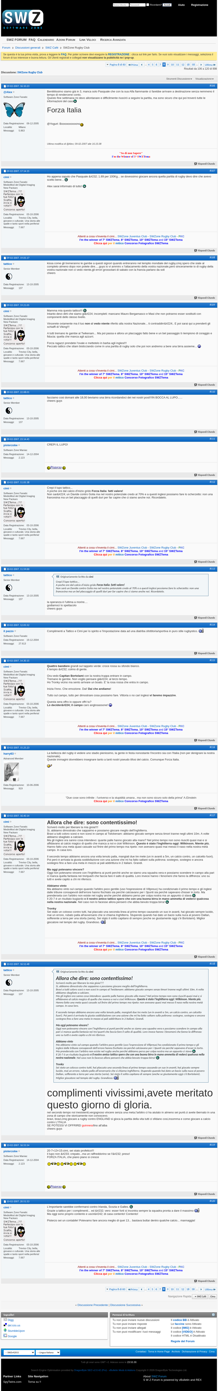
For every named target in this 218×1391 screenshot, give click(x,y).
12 (182, 64)
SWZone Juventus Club (132, 236)
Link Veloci (88, 39)
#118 (212, 963)
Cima (212, 1296)
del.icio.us (14, 1325)
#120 (212, 1201)
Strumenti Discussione (178, 78)
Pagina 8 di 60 (117, 64)
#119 (212, 1144)
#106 (212, 85)
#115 (212, 660)
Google (12, 1336)
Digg (11, 1320)
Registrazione (199, 5)
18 (188, 64)
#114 (212, 624)
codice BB (180, 1320)
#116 (212, 747)
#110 (212, 391)
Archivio (176, 1351)
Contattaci (141, 1351)
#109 (212, 304)
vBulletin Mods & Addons (122, 1370)
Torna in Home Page (159, 1351)
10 (172, 64)
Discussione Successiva (125, 1305)
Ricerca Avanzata (113, 39)
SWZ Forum (159, 1376)
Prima (133, 64)
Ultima (210, 64)
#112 (212, 481)
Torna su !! (34, 1381)
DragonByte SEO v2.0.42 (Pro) (90, 1370)
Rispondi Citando (205, 163)
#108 (212, 257)
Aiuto (181, 5)
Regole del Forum (183, 1341)
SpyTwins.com (12, 1381)
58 (193, 64)
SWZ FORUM (16, 39)
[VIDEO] (187, 1331)
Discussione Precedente (93, 1305)
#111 (212, 438)
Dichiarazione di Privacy (194, 1351)
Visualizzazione (203, 78)
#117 (212, 815)
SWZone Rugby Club (29, 72)
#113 (212, 568)
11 (177, 64)
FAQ (32, 39)
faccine (179, 1323)
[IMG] (185, 1327)
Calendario (45, 39)
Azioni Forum (65, 39)
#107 (212, 170)
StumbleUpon (16, 1330)
